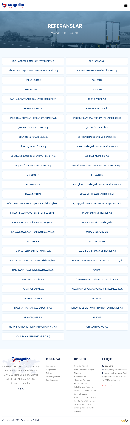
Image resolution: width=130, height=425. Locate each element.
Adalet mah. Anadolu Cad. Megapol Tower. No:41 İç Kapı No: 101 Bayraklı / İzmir (114, 376)
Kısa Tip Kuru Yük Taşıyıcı (84, 401)
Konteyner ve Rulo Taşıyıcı (85, 397)
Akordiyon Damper (82, 380)
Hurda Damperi (80, 383)
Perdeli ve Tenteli (81, 366)
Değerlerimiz (51, 370)
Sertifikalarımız (52, 380)
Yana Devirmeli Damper (84, 370)
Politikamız (50, 373)
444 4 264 (107, 366)
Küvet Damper (80, 376)
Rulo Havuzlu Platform (83, 387)
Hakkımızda (51, 366)
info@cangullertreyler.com (114, 370)
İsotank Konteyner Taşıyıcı (85, 390)
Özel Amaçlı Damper (82, 404)
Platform (77, 373)
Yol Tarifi (107, 385)
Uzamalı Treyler (80, 394)
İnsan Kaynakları (53, 376)
